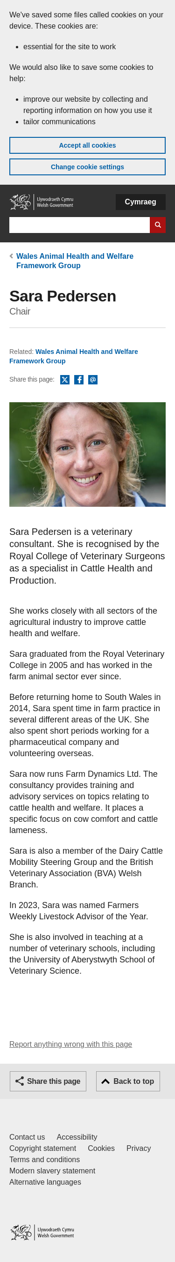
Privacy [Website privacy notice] (138, 1148)
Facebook (79, 380)
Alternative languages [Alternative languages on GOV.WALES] (45, 1182)
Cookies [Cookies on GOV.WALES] (101, 1148)
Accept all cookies (87, 145)
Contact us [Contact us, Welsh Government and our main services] (27, 1137)
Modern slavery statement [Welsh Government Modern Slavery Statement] (52, 1171)
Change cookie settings (87, 167)
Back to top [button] (133, 1081)
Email (93, 380)
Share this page (53, 1081)
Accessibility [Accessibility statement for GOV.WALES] (76, 1137)
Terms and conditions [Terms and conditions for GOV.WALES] (44, 1160)
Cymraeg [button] (140, 202)
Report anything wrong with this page (70, 1044)
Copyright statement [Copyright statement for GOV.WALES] (42, 1148)
